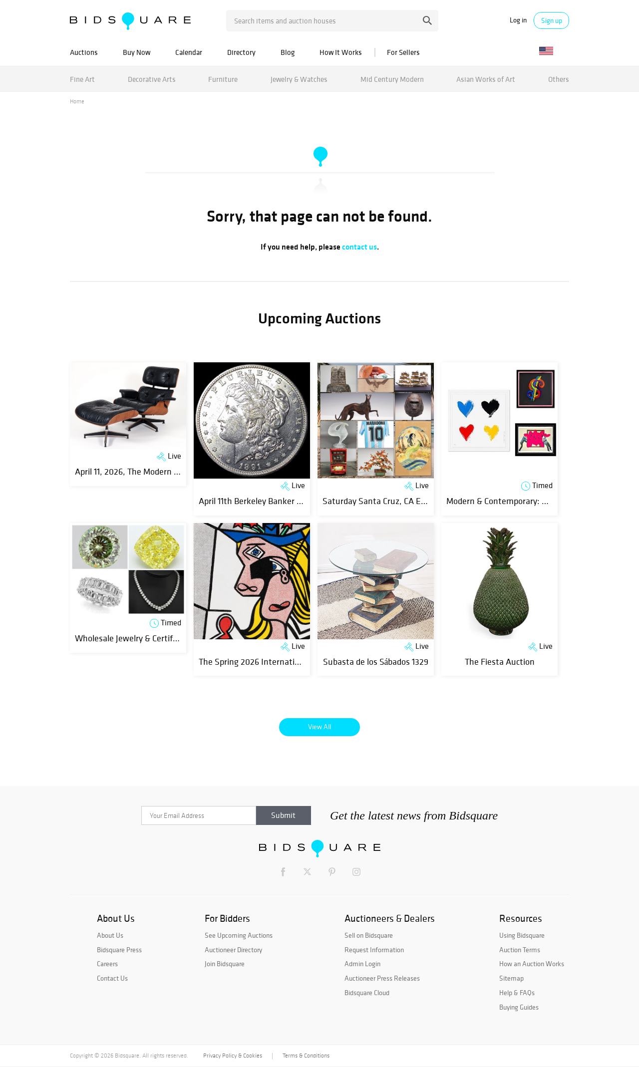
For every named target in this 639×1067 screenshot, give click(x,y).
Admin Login (362, 963)
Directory (241, 52)
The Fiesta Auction (500, 661)
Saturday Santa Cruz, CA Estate (381, 501)
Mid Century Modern (392, 79)
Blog (288, 52)
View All (319, 726)
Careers (107, 963)
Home (77, 101)
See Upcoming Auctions (239, 935)
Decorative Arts (152, 79)
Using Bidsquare (522, 935)
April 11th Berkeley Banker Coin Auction (271, 501)
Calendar (188, 52)
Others (558, 79)
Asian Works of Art (485, 79)
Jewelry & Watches (299, 79)
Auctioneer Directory (233, 949)
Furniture (223, 79)
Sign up (551, 20)
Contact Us (112, 978)
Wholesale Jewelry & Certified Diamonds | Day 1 (162, 638)
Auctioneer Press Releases (382, 978)
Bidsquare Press (119, 949)
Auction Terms (519, 949)
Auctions (84, 52)
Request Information (374, 949)
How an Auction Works (531, 963)
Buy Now (136, 52)
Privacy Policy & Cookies (232, 1055)
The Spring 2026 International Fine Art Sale (279, 661)
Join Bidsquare (225, 963)
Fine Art (82, 79)
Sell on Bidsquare (368, 935)
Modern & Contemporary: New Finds (513, 501)
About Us (110, 935)
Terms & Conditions (306, 1055)
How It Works (341, 52)
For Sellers (403, 52)
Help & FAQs (517, 992)
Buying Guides (519, 1007)
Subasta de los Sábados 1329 (376, 661)
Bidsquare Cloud (366, 992)
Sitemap (511, 978)
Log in (518, 20)
